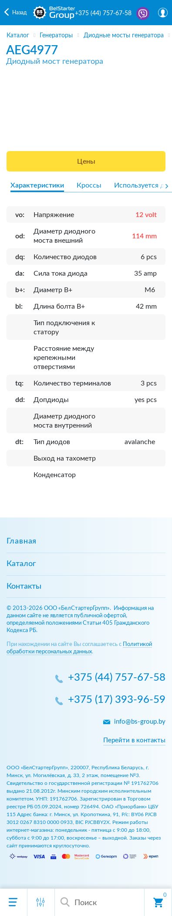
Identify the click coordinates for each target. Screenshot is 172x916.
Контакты (24, 586)
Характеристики (37, 185)
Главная (22, 541)
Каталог (21, 564)
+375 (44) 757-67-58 (103, 13)
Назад (19, 12)
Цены (86, 161)
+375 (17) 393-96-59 (116, 700)
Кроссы (89, 185)
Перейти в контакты (134, 740)
